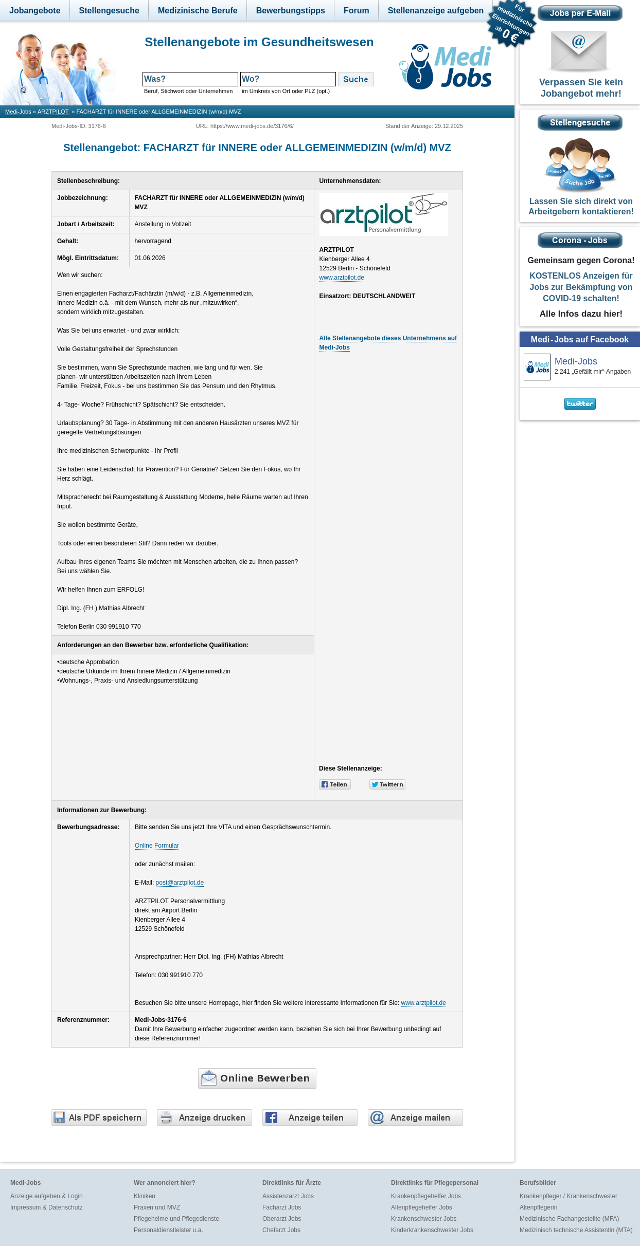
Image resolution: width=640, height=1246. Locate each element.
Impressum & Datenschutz (46, 1207)
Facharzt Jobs (281, 1207)
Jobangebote (35, 10)
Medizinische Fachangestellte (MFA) (569, 1218)
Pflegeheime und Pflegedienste (176, 1218)
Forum (356, 10)
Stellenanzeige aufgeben (436, 10)
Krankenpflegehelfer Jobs (426, 1196)
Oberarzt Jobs (281, 1218)
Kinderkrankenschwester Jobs (432, 1230)
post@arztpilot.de (180, 882)
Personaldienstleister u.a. (168, 1230)
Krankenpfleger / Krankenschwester (568, 1196)
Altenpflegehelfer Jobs (421, 1207)
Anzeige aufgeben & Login (46, 1196)
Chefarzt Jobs (281, 1230)
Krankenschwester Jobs (423, 1218)
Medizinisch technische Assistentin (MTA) (576, 1230)
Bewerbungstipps (290, 10)
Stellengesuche (109, 10)
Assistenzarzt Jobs (288, 1196)
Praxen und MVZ (157, 1207)
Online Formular (157, 845)
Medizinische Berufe (198, 10)
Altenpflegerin (538, 1207)
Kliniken (144, 1196)
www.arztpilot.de (341, 277)
